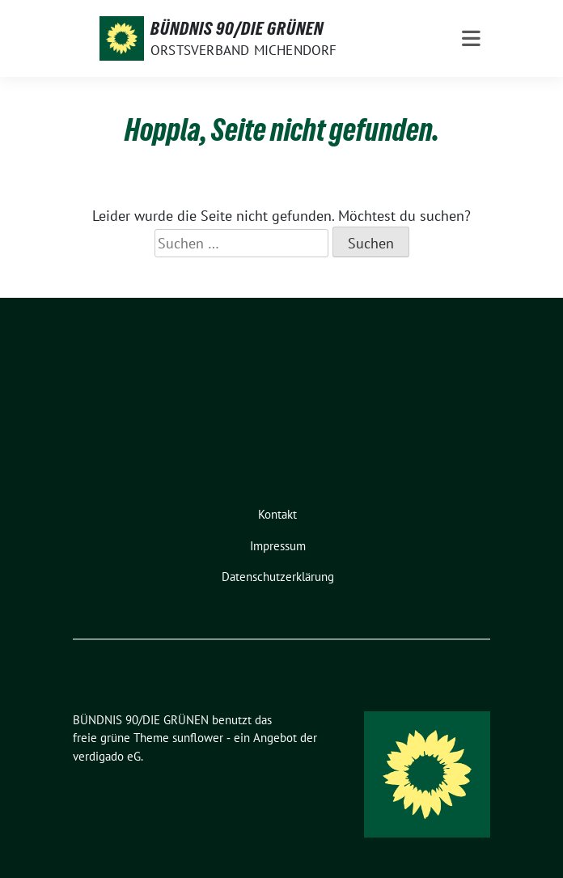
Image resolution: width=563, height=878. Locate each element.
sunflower (197, 737)
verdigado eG (107, 756)
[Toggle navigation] (471, 38)
